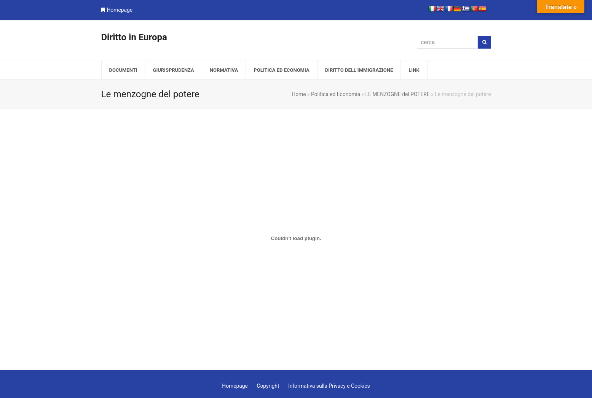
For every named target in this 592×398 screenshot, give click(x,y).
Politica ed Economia (335, 94)
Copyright (268, 386)
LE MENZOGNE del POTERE (397, 94)
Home (299, 94)
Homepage (120, 10)
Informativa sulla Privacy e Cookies (329, 386)
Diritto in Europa (134, 37)
